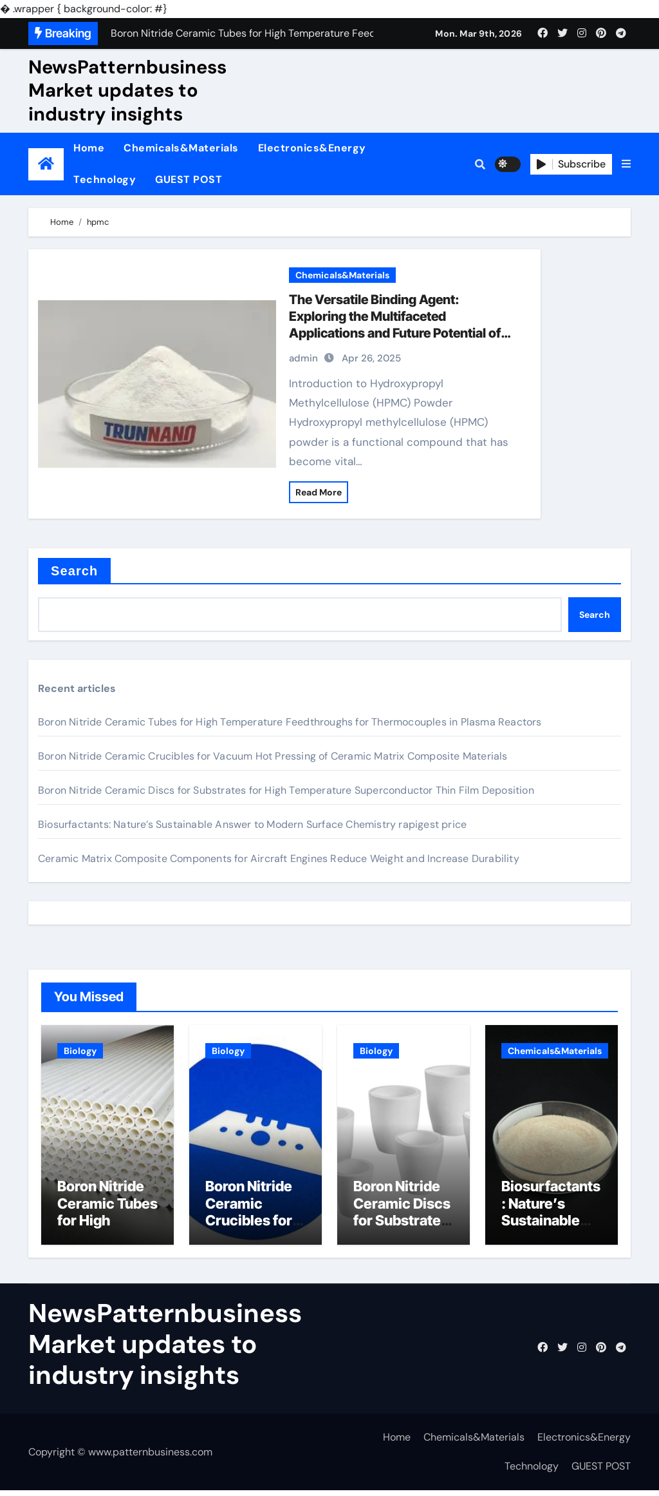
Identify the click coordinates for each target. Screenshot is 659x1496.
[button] (626, 164)
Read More (318, 492)
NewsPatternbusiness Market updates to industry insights (127, 90)
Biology (80, 1051)
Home (88, 148)
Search (74, 571)
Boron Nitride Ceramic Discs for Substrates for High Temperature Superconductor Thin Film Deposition (286, 790)
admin (303, 358)
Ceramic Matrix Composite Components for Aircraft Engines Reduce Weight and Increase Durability (278, 858)
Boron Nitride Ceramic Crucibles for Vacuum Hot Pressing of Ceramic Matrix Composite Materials (273, 756)
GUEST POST (188, 179)
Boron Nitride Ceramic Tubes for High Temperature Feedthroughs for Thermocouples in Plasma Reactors (290, 722)
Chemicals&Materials (181, 148)
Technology (104, 179)
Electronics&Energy (312, 148)
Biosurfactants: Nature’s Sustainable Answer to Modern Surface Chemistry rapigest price (252, 824)
